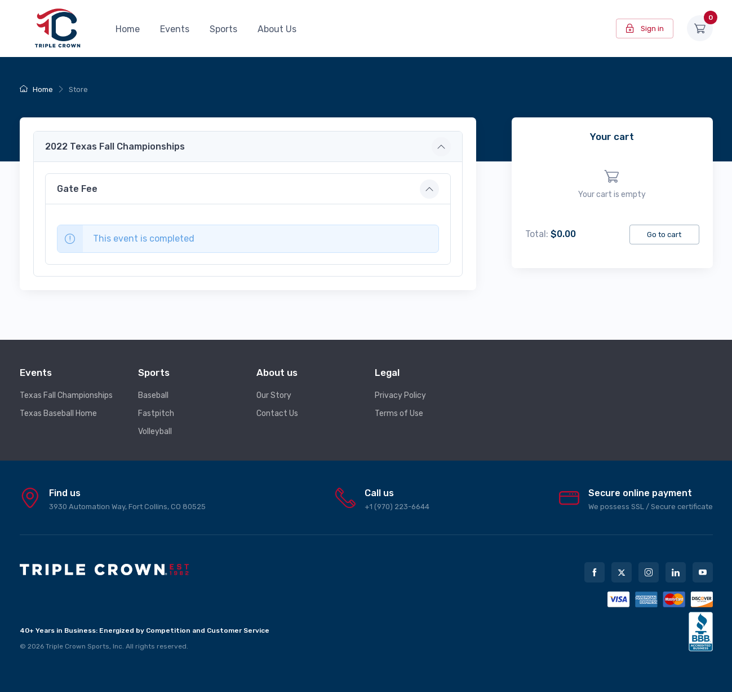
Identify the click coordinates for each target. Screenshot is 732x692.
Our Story (273, 395)
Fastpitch (156, 413)
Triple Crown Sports (77, 646)
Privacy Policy (400, 395)
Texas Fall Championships (66, 395)
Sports (223, 29)
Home (128, 29)
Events (174, 29)
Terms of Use (399, 413)
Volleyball (155, 431)
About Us (277, 29)
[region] (612, 185)
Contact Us (277, 413)
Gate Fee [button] (77, 188)
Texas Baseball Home (58, 413)
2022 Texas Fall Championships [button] (115, 146)
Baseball (153, 395)
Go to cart (664, 234)
